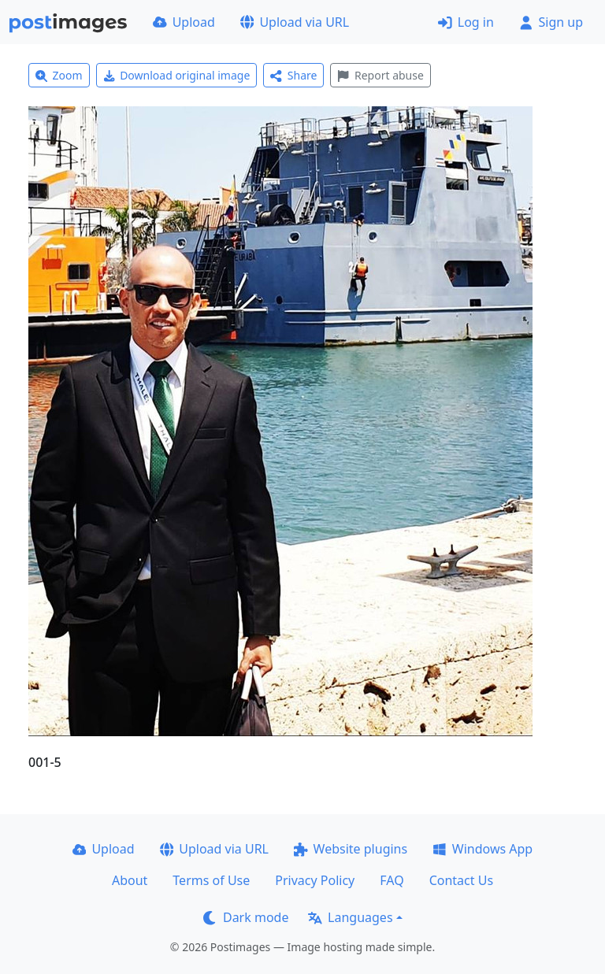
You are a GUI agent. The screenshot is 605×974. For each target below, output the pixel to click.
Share (293, 75)
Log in (466, 22)
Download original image (177, 75)
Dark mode (245, 917)
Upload (184, 22)
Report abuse (380, 75)
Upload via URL (294, 22)
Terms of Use (211, 880)
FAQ (391, 880)
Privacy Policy (314, 880)
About (129, 880)
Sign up (551, 22)
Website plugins (350, 848)
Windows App (482, 848)
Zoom (59, 75)
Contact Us (461, 880)
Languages (350, 917)
